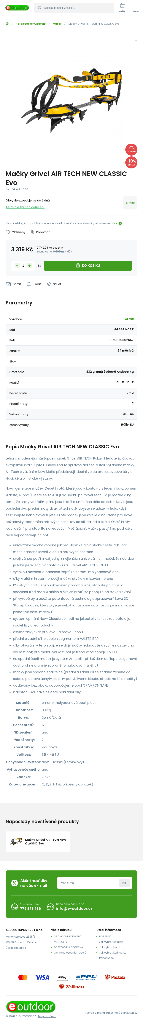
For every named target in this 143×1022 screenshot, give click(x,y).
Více (114, 223)
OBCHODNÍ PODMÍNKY (68, 936)
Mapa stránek (47, 1016)
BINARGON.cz (129, 1013)
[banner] (17, 8)
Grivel (130, 203)
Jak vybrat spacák (111, 942)
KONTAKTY (60, 942)
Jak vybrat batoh (110, 947)
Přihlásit (124, 883)
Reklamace (106, 958)
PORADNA (105, 936)
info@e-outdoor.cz (74, 908)
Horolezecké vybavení (31, 24)
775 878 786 (30, 908)
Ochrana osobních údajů (70, 952)
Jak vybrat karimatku (112, 952)
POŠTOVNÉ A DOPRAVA (68, 947)
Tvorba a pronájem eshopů (102, 1013)
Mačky (57, 24)
